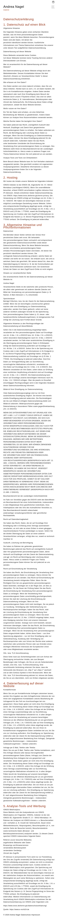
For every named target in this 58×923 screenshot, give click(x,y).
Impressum (35, 915)
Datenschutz (26, 915)
